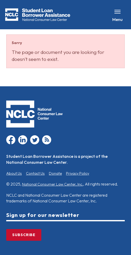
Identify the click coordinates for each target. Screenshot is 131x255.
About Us (14, 173)
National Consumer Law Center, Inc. (52, 184)
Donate (55, 173)
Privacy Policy (77, 173)
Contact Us (35, 173)
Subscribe (23, 234)
